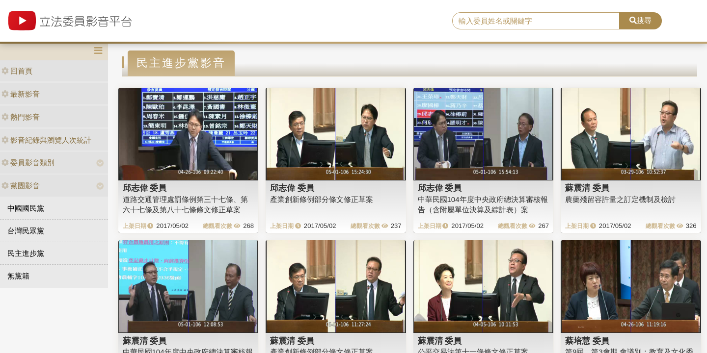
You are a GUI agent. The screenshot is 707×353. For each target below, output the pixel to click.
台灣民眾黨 (25, 231)
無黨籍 (18, 276)
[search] (536, 21)
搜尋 (640, 20)
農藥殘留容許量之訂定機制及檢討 (620, 199)
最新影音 (20, 94)
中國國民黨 (25, 208)
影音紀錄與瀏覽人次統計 (46, 140)
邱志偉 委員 (145, 187)
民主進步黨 (25, 253)
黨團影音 (20, 185)
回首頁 (16, 71)
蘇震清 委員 (587, 187)
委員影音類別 (27, 162)
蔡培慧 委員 (587, 340)
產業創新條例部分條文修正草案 (321, 199)
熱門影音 (20, 117)
